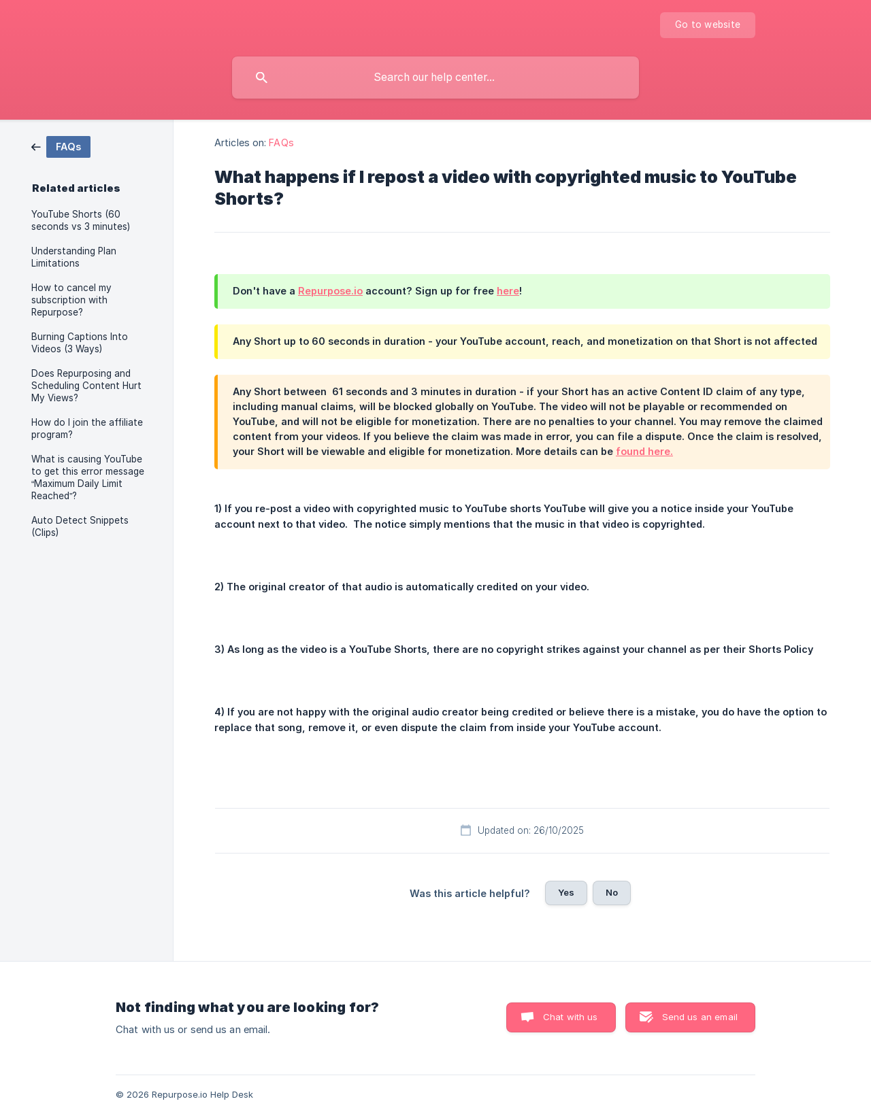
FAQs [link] (281, 142)
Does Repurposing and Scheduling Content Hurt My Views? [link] (86, 385)
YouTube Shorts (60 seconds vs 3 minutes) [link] (80, 220)
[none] (707, 25)
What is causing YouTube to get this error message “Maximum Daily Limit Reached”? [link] (87, 477)
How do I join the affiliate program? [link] (87, 428)
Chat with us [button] (570, 1016)
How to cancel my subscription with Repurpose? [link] (71, 300)
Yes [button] (566, 892)
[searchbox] (435, 77)
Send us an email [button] (700, 1016)
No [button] (612, 892)
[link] (61, 145)
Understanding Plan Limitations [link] (73, 257)
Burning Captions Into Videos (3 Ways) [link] (79, 342)
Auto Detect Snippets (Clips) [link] (80, 526)
